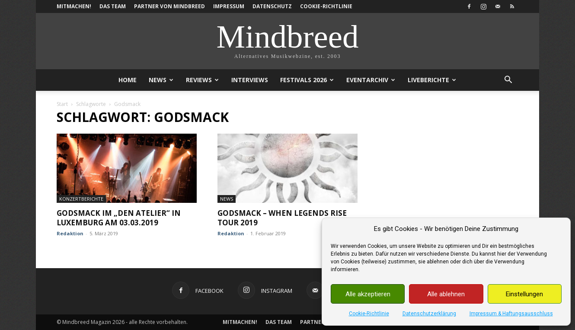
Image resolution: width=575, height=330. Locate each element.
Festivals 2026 (307, 80)
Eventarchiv (370, 80)
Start (62, 104)
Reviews (202, 80)
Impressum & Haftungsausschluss (511, 314)
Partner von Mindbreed (169, 6)
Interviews (249, 80)
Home (127, 80)
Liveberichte (432, 80)
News (161, 80)
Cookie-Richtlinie (369, 314)
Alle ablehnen (446, 294)
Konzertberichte (81, 198)
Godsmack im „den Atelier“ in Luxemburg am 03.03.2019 (119, 217)
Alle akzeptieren (367, 294)
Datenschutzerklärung (429, 314)
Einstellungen (524, 294)
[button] (508, 81)
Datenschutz (272, 6)
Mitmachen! (74, 6)
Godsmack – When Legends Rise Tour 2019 (282, 217)
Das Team (112, 6)
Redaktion (70, 233)
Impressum (228, 6)
